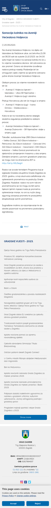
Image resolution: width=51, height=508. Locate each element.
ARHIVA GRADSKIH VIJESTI (27, 19)
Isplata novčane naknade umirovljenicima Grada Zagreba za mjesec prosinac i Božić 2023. (23, 385)
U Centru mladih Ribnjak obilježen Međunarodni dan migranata (25, 359)
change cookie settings (26, 496)
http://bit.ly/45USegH (12, 163)
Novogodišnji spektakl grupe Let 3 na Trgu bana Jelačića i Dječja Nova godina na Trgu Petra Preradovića (24, 305)
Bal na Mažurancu (12, 367)
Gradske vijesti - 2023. (11, 22)
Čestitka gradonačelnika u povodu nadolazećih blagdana (25, 295)
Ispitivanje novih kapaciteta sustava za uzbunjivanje (21, 280)
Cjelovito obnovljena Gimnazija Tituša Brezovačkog (20, 344)
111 (37, 470)
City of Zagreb (8, 19)
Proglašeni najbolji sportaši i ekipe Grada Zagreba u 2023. (22, 409)
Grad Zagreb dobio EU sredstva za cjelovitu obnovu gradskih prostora (23, 315)
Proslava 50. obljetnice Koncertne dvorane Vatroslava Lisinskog (23, 257)
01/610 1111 (18, 470)
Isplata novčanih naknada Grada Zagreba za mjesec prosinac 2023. (24, 374)
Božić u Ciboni (10, 288)
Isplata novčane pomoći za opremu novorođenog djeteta (20, 336)
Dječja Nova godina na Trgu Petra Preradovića (25, 250)
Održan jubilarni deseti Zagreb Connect (21, 352)
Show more (25, 417)
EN (47, 9)
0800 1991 (34, 472)
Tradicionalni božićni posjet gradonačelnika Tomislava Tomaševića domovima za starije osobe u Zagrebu (23, 326)
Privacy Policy (8, 496)
